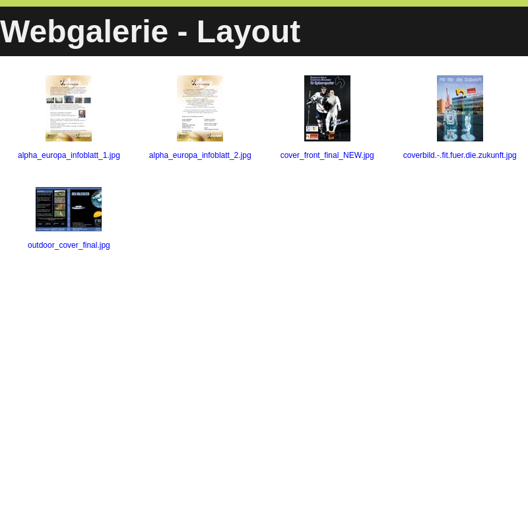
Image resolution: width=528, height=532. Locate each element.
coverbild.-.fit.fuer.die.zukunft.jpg (460, 117)
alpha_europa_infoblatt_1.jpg (69, 117)
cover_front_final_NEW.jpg (327, 117)
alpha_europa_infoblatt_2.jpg (200, 117)
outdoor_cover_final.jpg (69, 218)
